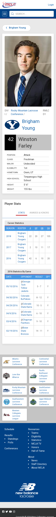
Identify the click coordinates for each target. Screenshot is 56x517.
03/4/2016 (11, 321)
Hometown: (12, 172)
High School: (13, 178)
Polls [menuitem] (10, 442)
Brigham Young (15, 27)
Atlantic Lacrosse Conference (17, 361)
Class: (10, 159)
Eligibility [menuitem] (36, 436)
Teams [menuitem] (34, 432)
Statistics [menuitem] (36, 440)
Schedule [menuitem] (9, 429)
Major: (10, 164)
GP (36, 228)
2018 (8, 236)
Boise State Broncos (25, 331)
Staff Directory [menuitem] (39, 464)
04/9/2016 (11, 313)
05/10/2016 (12, 286)
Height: (10, 185)
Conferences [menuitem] (11, 448)
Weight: (10, 189)
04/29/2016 (12, 305)
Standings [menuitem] (13, 438)
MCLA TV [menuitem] (36, 443)
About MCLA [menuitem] (38, 467)
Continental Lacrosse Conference (44, 361)
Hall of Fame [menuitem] (38, 450)
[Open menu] (4, 13)
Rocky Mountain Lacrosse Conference (19, 390)
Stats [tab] (21, 213)
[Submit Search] (12, 14)
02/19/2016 (12, 331)
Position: (11, 155)
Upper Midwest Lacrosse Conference (45, 401)
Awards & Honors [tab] (39, 213)
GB (42, 228)
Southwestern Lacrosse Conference (18, 401)
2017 (8, 247)
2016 (8, 258)
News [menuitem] (34, 460)
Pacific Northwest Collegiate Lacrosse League (43, 375)
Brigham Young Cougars (22, 236)
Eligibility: (12, 168)
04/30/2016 (12, 297)
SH (48, 228)
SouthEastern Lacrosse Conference (44, 390)
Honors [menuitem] (35, 447)
